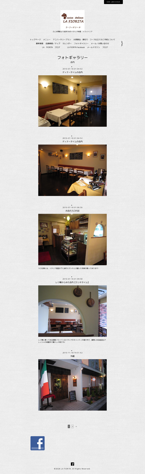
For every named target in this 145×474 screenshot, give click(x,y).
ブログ (105, 47)
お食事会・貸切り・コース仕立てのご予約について (94, 39)
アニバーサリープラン (62, 39)
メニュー (46, 39)
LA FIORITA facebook (76, 47)
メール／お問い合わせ (100, 43)
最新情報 (39, 43)
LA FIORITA (66, 469)
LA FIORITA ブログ (54, 47)
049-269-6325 (113, 2)
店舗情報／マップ (53, 43)
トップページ (35, 39)
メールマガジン (93, 47)
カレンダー (67, 43)
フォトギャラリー (81, 43)
